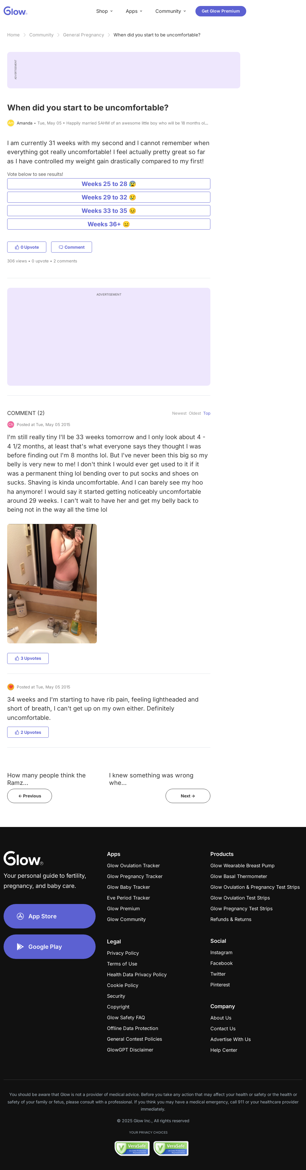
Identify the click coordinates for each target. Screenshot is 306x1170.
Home (13, 35)
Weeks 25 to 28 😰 (109, 183)
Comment (72, 247)
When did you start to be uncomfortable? (157, 35)
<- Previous (29, 795)
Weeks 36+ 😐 (109, 224)
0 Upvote (27, 247)
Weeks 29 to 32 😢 (109, 197)
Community (41, 35)
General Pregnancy (83, 35)
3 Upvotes (28, 658)
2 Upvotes (28, 732)
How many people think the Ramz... (46, 778)
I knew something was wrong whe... (151, 778)
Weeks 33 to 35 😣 (109, 210)
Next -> (188, 795)
